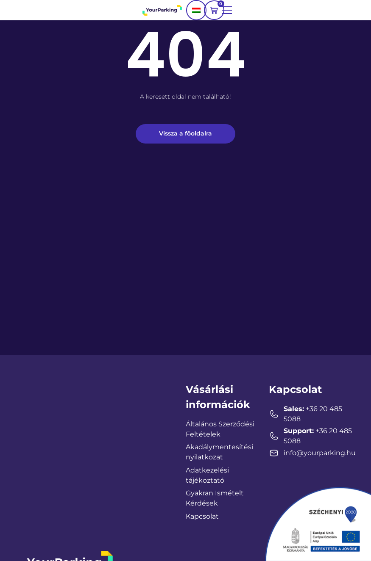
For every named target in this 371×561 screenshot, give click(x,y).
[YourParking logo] (162, 10)
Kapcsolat (202, 516)
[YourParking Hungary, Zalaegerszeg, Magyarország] (77, 445)
